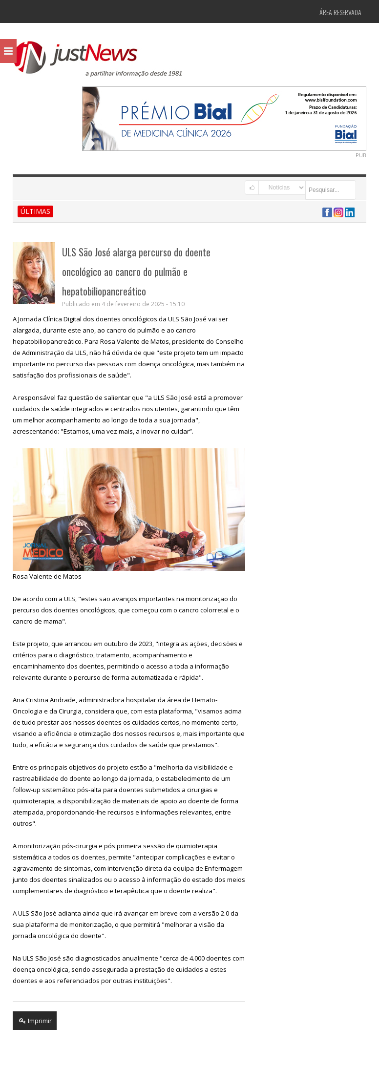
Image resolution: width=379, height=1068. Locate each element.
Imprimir (35, 1020)
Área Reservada (340, 12)
